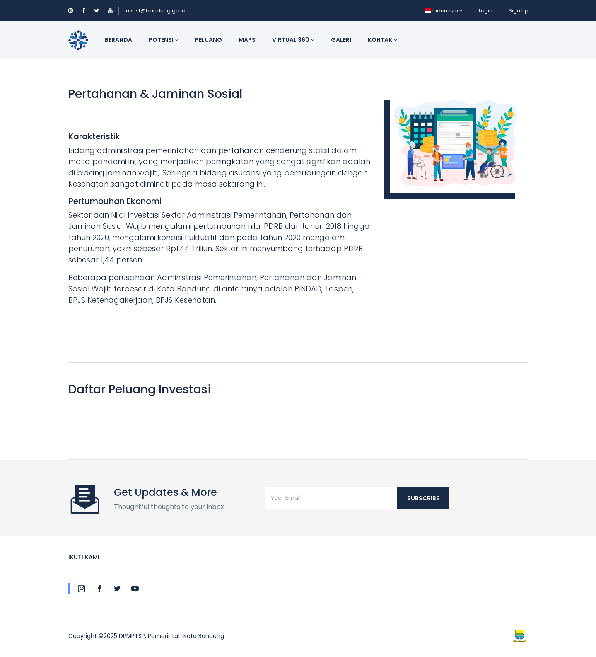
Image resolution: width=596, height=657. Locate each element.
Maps (247, 40)
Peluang (208, 40)
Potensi (164, 40)
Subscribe (423, 498)
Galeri (341, 40)
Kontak (382, 40)
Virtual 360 (293, 40)
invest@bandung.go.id (155, 11)
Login (485, 10)
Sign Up (518, 10)
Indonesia (444, 10)
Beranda (118, 40)
